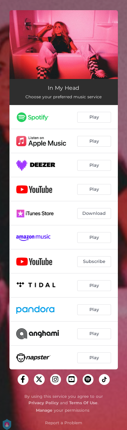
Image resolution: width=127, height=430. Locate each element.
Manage (44, 410)
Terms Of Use (83, 402)
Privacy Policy (43, 402)
